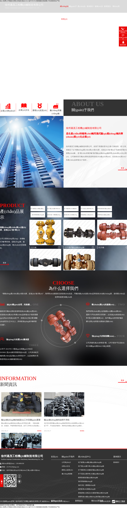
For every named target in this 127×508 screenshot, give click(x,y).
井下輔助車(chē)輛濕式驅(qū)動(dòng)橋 (71, 208)
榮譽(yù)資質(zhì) (67, 470)
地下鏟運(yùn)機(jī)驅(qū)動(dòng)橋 (37, 208)
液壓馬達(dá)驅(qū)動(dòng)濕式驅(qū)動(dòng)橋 (104, 215)
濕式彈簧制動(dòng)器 (38, 215)
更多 (122, 168)
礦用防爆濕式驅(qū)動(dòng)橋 (104, 208)
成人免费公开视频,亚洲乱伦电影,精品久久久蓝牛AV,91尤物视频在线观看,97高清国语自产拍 (30, 507)
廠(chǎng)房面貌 (67, 474)
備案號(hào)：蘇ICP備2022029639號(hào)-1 (56, 501)
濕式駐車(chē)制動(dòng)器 (71, 215)
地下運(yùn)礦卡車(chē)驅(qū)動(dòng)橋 (54, 208)
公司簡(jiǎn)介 (66, 462)
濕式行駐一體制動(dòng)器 (54, 215)
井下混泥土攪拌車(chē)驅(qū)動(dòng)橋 (88, 208)
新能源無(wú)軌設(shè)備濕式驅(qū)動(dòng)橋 (88, 215)
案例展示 (116, 462)
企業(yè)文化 (66, 466)
